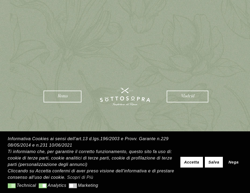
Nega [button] (233, 162)
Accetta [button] (191, 162)
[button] (12, 185)
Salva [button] (213, 162)
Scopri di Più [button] (80, 177)
